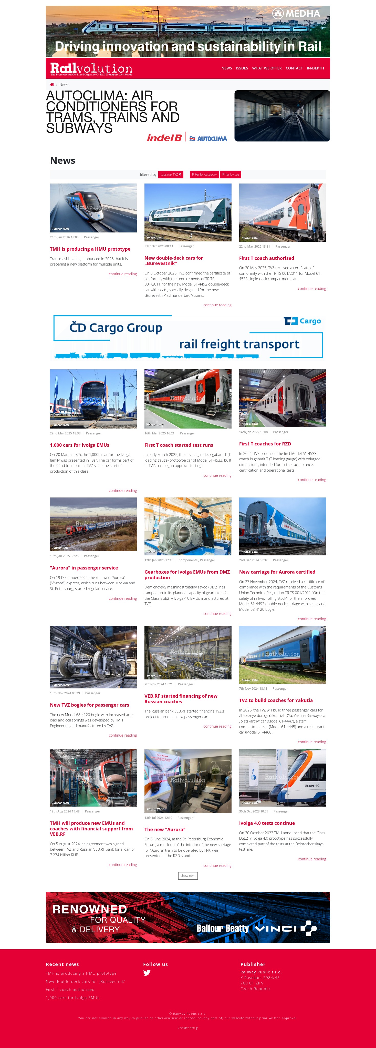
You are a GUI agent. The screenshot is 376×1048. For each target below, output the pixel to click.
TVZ (171, 174)
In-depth (315, 68)
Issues (242, 68)
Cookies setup (188, 1028)
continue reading (123, 273)
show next (188, 875)
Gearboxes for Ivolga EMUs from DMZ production (187, 575)
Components (188, 560)
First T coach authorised (266, 258)
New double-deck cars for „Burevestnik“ (173, 261)
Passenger (91, 237)
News (227, 68)
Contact (294, 68)
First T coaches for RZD (265, 444)
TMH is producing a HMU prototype (90, 249)
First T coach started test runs (178, 445)
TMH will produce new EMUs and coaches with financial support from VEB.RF (91, 828)
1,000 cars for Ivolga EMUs (79, 445)
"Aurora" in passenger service (84, 568)
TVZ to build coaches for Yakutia (276, 700)
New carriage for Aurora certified (277, 572)
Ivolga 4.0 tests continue (267, 823)
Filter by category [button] (204, 174)
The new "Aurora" (164, 829)
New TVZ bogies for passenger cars (89, 705)
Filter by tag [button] (230, 174)
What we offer (267, 68)
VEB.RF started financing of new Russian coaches (180, 699)
